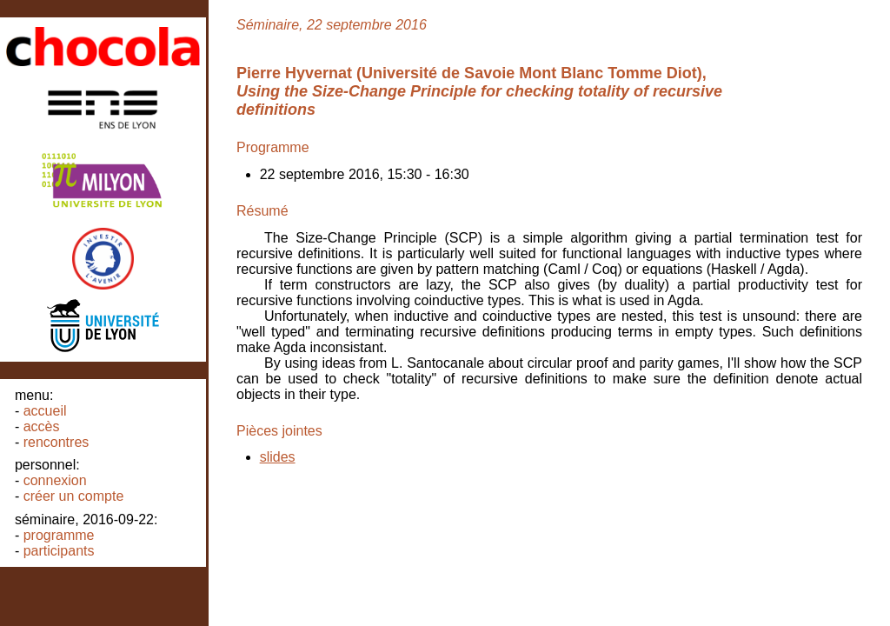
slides (278, 457)
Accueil (45, 410)
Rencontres (56, 442)
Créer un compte (73, 496)
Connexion (55, 480)
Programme (59, 535)
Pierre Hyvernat (294, 73)
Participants (59, 550)
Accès (41, 426)
